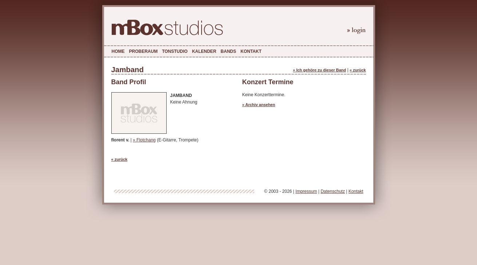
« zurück (358, 70)
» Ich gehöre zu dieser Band (319, 70)
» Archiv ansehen (258, 104)
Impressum (306, 191)
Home (118, 51)
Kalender (204, 51)
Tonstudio (174, 51)
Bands (228, 51)
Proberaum (143, 51)
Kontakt (251, 51)
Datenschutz (333, 191)
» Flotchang (144, 140)
